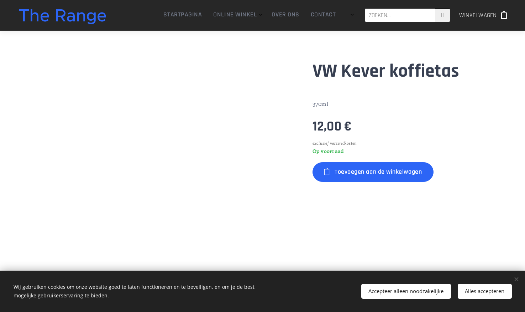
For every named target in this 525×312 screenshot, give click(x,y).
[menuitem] (287, 15)
